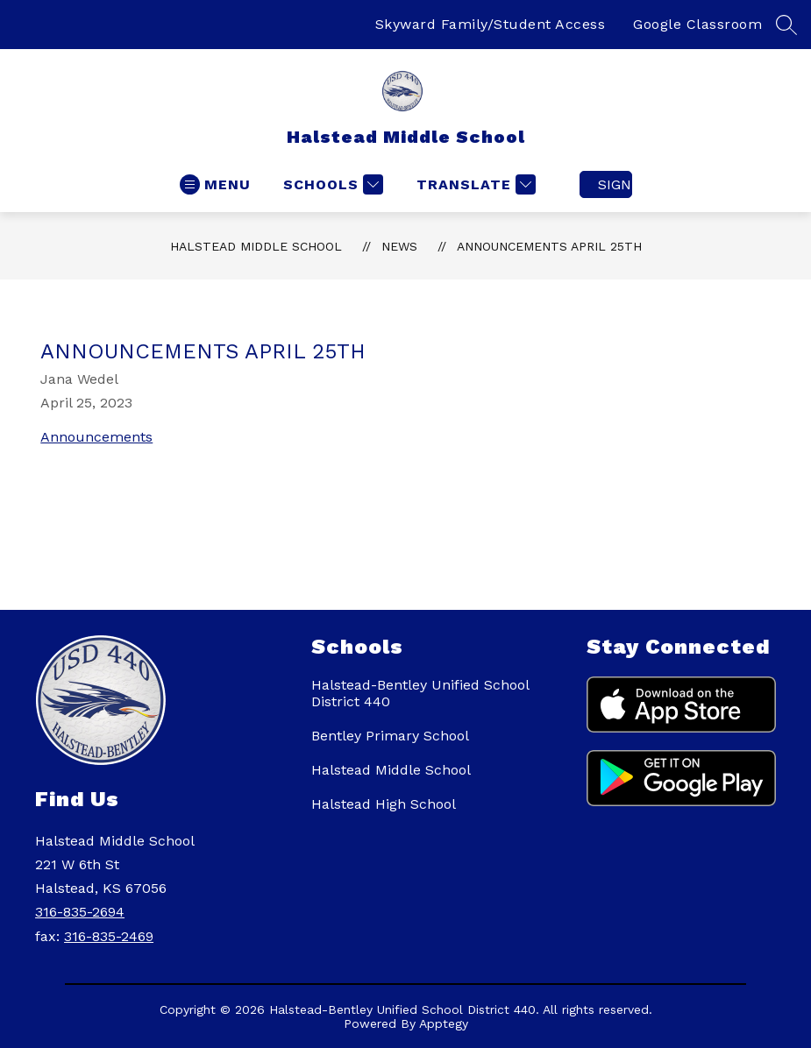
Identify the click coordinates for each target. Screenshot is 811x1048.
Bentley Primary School (390, 735)
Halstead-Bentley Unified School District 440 (420, 693)
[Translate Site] (474, 184)
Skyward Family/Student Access (490, 24)
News (399, 246)
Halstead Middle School (256, 246)
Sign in (615, 184)
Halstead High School (383, 804)
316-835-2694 (79, 911)
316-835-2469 (108, 936)
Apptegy (443, 1023)
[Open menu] (215, 184)
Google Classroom (697, 24)
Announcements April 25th (549, 246)
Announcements (96, 436)
